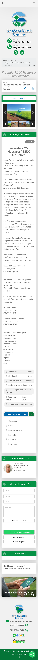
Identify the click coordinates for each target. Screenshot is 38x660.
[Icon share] (16, 52)
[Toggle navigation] (33, 3)
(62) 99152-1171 (22, 41)
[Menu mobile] (3, 3)
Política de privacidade (19, 654)
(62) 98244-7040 (22, 47)
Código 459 (9, 65)
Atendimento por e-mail (19, 621)
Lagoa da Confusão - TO (13, 63)
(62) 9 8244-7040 (19, 470)
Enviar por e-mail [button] (19, 521)
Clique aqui (7, 568)
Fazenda (28, 63)
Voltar (32, 65)
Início (6, 60)
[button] (5, 112)
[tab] (10, 98)
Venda (13, 60)
